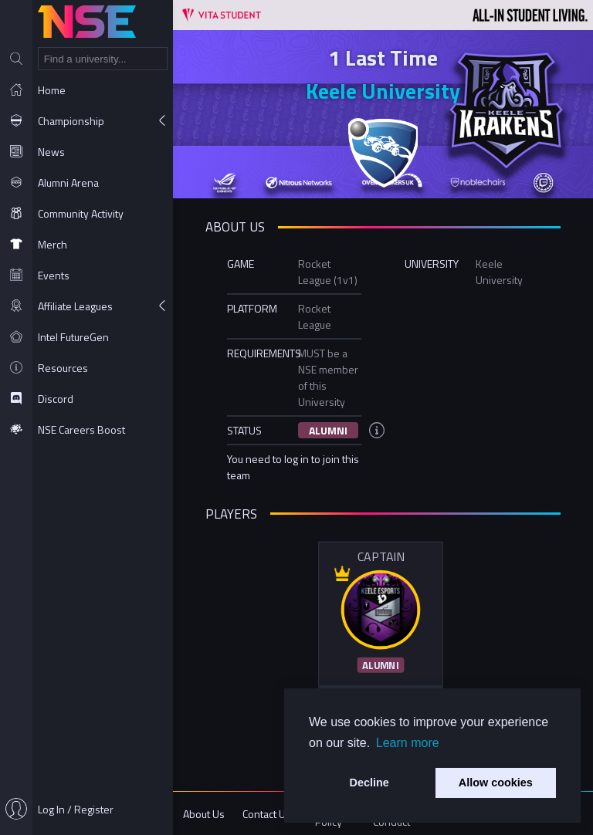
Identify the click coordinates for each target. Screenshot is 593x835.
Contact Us (266, 814)
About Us (204, 814)
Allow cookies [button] (496, 782)
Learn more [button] (407, 742)
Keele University (383, 90)
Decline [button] (369, 782)
